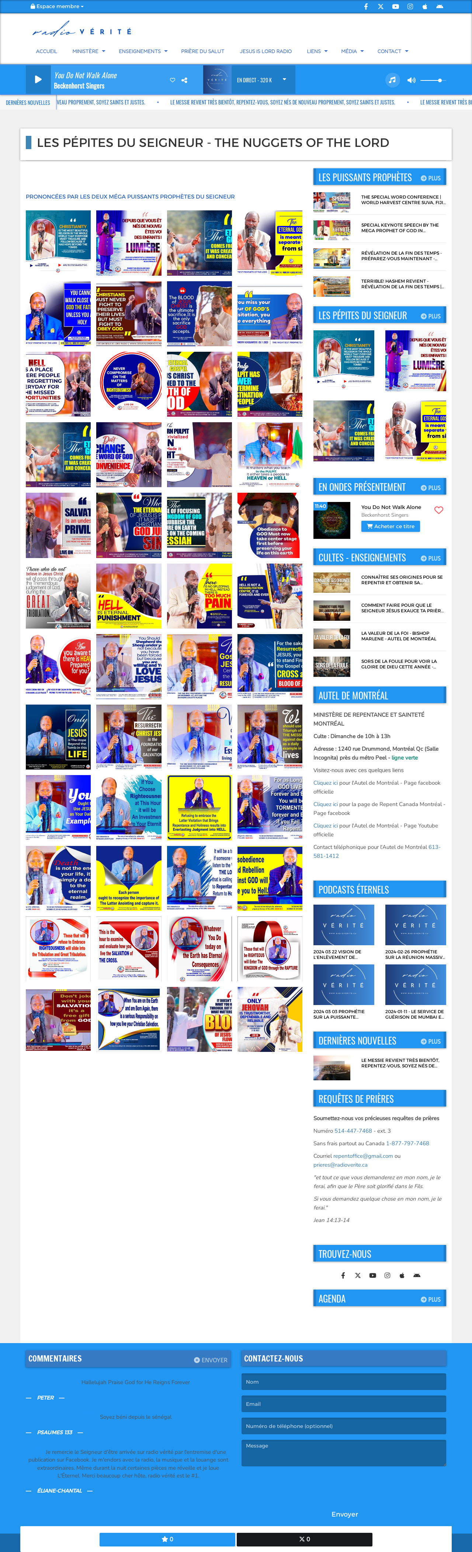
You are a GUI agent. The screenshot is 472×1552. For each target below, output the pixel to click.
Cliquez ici (325, 783)
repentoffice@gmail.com (363, 1156)
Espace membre (57, 6)
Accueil (47, 51)
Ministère (85, 51)
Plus (431, 178)
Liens (314, 51)
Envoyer (211, 1360)
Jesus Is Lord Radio (266, 51)
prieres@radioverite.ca (340, 1165)
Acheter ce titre (390, 526)
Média (349, 51)
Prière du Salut (203, 51)
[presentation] (298, 1486)
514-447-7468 (353, 1131)
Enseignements (140, 51)
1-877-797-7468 (407, 1143)
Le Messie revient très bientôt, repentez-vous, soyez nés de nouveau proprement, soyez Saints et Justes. (265, 102)
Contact (390, 51)
